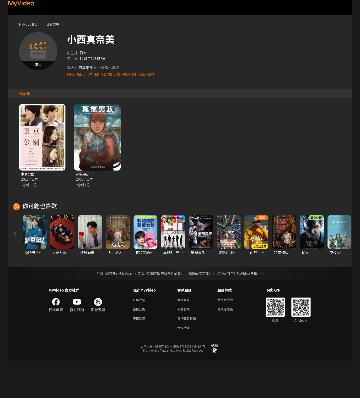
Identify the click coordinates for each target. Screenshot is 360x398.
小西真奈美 (56, 24)
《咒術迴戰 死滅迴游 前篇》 (163, 308)
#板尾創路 (151, 74)
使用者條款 (229, 334)
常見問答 (184, 334)
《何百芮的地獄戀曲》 (115, 308)
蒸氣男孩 (83, 174)
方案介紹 (140, 334)
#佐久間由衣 (77, 74)
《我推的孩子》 (229, 308)
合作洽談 (184, 364)
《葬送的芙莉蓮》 (201, 308)
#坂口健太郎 (113, 74)
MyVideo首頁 (30, 24)
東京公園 (28, 174)
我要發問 (184, 344)
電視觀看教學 (188, 354)
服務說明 (140, 354)
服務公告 (140, 344)
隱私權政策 (229, 344)
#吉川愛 (95, 74)
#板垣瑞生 (133, 74)
